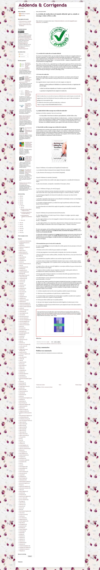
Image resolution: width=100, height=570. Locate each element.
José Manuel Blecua (23, 417)
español (20, 347)
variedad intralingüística (24, 545)
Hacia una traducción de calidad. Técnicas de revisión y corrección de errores (59, 314)
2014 (21, 228)
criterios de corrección (23, 324)
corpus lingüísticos (23, 313)
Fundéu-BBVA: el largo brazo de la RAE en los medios (28, 105)
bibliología (21, 273)
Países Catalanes (22, 478)
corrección (21, 314)
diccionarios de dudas (23, 329)
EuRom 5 (21, 367)
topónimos (21, 539)
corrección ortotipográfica (24, 319)
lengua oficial (22, 430)
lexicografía (21, 437)
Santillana (21, 516)
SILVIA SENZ (21, 8)
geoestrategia (21, 383)
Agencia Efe (21, 250)
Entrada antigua (78, 384)
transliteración (22, 542)
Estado (20, 355)
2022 (21, 204)
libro (20, 438)
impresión (21, 407)
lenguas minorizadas (23, 435)
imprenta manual (22, 406)
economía (21, 336)
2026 (21, 196)
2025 (21, 198)
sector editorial (22, 517)
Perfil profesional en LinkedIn (25, 21)
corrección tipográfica (23, 321)
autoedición (21, 268)
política (20, 489)
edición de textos (22, 339)
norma (20, 465)
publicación (21, 502)
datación (21, 326)
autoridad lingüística (23, 271)
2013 (21, 230)
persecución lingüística (23, 483)
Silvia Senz (23, 15)
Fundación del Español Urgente (25, 378)
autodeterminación (23, 267)
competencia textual (23, 299)
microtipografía (22, 451)
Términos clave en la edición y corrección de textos (25, 183)
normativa (21, 469)
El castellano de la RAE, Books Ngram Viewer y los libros (28, 171)
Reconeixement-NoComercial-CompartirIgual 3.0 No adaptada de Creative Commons (25, 38)
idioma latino (21, 401)
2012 (21, 232)
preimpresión (21, 494)
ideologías (21, 399)
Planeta (20, 484)
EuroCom (21, 363)
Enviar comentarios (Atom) (47, 387)
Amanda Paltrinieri (23, 253)
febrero (22, 220)
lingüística (21, 441)
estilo (20, 360)
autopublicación (22, 270)
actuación (21, 245)
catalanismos (21, 285)
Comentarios (22, 56)
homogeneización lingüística (24, 397)
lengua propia (22, 432)
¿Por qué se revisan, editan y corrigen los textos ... (26, 210)
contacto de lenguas (23, 309)
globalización (22, 384)
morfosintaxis (22, 458)
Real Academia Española (24, 511)
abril (22, 207)
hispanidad (21, 392)
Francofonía (21, 375)
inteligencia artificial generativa (25, 412)
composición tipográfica (24, 303)
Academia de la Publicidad (24, 241)
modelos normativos (23, 455)
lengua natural (22, 428)
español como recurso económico (23, 350)
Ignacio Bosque (22, 402)
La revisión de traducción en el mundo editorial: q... (26, 213)
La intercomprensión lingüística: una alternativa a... (26, 216)
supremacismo (22, 526)
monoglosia (21, 456)
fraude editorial (22, 376)
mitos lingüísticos (22, 453)
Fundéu (20, 381)
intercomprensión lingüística (24, 415)
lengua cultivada (22, 423)
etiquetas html (22, 362)
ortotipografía (22, 476)
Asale (20, 265)
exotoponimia (22, 370)
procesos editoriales (46, 343)
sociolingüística (22, 524)
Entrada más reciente (40, 384)
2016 (21, 224)
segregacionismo (22, 519)
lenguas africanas (22, 433)
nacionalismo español (23, 460)
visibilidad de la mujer (23, 549)
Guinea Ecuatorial (22, 391)
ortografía (21, 474)
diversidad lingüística (23, 332)
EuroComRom (22, 365)
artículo (20, 262)
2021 (21, 222)
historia (20, 396)
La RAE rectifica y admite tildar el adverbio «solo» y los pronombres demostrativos (28, 159)
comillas (21, 294)
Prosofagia (21, 501)
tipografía (21, 532)
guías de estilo (22, 389)
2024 (21, 200)
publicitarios (21, 504)
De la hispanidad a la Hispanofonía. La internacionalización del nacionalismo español (25, 130)
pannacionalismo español (24, 481)
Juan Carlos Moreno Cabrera (24, 420)
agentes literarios (22, 252)
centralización (22, 288)
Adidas (20, 248)
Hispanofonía (22, 394)
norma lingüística (22, 466)
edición (41, 343)
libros (20, 440)
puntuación (21, 506)
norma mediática (22, 468)
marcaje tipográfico (23, 445)
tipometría (21, 535)
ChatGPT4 (21, 290)
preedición (21, 493)
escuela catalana (22, 346)
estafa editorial (22, 357)
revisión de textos (54, 343)
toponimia (21, 537)
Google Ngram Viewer (23, 386)
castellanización (22, 278)
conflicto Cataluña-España (24, 306)
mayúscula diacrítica (23, 446)
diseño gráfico (22, 331)
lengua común (22, 422)
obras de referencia (23, 471)
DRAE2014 (21, 334)
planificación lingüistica (24, 486)
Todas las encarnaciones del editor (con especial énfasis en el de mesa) (28, 93)
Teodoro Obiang (22, 529)
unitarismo (21, 544)
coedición (21, 293)
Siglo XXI (21, 522)
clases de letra (22, 291)
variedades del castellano (24, 547)
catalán (20, 283)
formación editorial (23, 373)
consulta (21, 308)
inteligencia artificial (23, 411)
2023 (21, 202)
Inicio (60, 384)
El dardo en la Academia (24, 344)
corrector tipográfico (23, 323)
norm (20, 463)
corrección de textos (23, 316)
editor (20, 341)
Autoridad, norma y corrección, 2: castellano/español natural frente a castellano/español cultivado (25, 145)
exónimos (21, 368)
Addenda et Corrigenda (25, 13)
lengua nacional (22, 427)
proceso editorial (57, 58)
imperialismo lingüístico (24, 404)
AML (20, 255)
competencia (21, 298)
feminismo (21, 372)
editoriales (21, 342)
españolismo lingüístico (24, 353)
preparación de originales (24, 496)
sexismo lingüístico (23, 521)
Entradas (21, 54)
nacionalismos (22, 461)
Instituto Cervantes (23, 409)
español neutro (22, 352)
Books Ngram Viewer (23, 275)
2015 (21, 226)
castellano (21, 280)
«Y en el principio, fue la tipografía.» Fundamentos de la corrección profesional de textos (25, 79)
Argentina (21, 258)
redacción (21, 512)
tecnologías (21, 527)
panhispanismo (22, 479)
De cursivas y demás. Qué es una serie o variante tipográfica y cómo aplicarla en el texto (25, 66)
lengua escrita (22, 425)
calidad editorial (22, 276)
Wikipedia (21, 550)
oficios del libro (22, 473)
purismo (20, 507)
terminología (21, 530)
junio (22, 205)
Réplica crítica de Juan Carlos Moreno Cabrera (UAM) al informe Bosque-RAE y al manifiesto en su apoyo (25, 117)
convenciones (22, 311)
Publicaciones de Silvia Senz (24, 22)
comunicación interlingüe (24, 304)
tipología (21, 534)
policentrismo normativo (24, 488)
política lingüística (23, 491)
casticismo (21, 281)
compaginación (22, 296)
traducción (59, 343)
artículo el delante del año (24, 263)
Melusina (21, 450)
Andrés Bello (21, 257)
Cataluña (21, 286)
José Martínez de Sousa (23, 418)
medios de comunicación (24, 448)
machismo (21, 443)
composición (21, 301)
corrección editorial (23, 318)
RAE (20, 509)
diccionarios (21, 327)
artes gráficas (21, 260)
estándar (21, 358)
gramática (21, 388)
